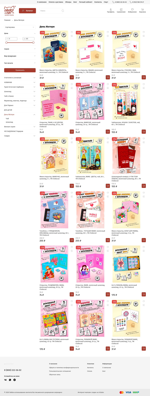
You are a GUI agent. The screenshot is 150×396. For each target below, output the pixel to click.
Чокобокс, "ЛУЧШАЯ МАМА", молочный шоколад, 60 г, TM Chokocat (90, 232)
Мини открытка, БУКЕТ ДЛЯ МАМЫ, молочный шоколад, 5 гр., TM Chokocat (125, 233)
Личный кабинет (85, 2)
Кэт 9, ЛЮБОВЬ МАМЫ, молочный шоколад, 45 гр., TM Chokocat (124, 286)
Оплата (89, 371)
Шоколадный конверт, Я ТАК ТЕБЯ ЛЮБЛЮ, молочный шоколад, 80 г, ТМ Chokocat (126, 179)
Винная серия (9, 127)
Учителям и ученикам (12, 78)
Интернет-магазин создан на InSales (91, 392)
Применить (20, 70)
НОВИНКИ (8, 82)
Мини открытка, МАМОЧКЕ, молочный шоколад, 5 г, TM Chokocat (54, 178)
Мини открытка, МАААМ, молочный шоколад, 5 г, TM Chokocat (89, 71)
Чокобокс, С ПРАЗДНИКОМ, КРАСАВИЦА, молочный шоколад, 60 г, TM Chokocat (54, 233)
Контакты (98, 2)
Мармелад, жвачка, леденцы (15, 101)
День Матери (9, 114)
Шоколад (7, 91)
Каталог (27, 10)
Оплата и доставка (56, 2)
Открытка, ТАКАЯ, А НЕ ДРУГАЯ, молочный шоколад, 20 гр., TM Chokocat (51, 124)
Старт (106, 2)
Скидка (7, 136)
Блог (75, 2)
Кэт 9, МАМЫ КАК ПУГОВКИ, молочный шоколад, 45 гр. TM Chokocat (54, 340)
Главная (7, 20)
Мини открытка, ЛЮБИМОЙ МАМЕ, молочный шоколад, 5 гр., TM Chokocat (125, 341)
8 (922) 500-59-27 (136, 2)
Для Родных (8, 105)
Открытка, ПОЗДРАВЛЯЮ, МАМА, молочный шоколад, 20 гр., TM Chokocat (52, 287)
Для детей (8, 110)
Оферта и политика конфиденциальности (64, 368)
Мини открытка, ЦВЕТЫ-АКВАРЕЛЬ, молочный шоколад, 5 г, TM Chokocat (54, 71)
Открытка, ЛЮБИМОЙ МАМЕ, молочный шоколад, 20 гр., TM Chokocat (87, 341)
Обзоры (68, 2)
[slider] (6, 42)
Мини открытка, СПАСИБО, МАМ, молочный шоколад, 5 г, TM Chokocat (126, 71)
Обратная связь (54, 375)
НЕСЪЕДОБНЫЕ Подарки (13, 131)
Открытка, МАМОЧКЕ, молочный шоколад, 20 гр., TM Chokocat (88, 123)
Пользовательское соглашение (60, 371)
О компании (42, 2)
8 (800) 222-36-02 (119, 2)
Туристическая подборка (14, 87)
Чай (7, 119)
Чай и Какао (9, 96)
